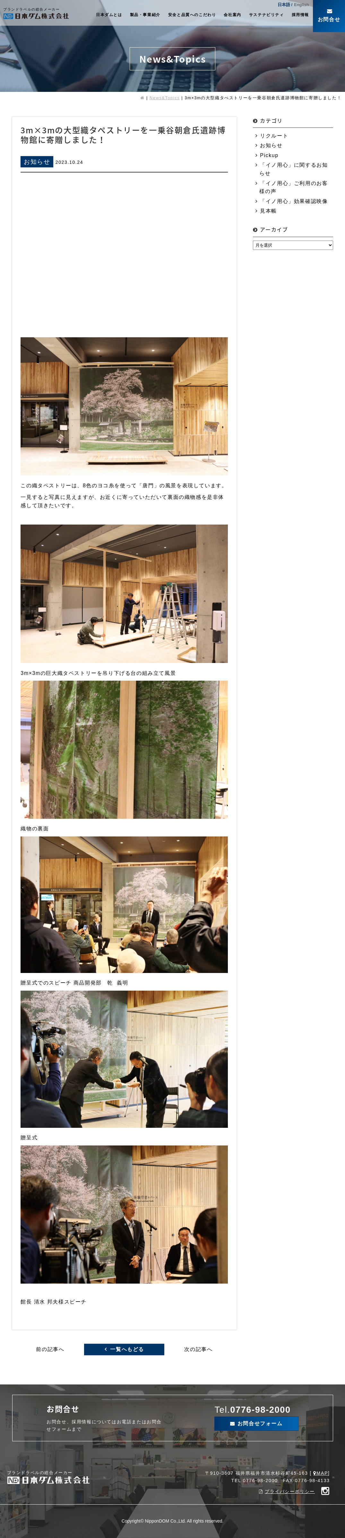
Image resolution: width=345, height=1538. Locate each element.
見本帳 (268, 211)
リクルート (274, 135)
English (301, 4)
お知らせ (271, 145)
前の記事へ (50, 1349)
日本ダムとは (109, 15)
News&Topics (165, 97)
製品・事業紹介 (145, 15)
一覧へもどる (127, 1349)
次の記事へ (198, 1349)
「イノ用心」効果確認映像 (294, 201)
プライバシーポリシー (290, 1491)
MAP (322, 1473)
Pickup (269, 155)
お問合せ (329, 19)
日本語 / (285, 4)
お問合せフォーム (260, 1423)
